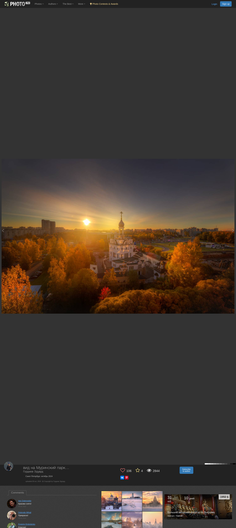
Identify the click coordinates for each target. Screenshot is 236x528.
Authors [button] (53, 4)
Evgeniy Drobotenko (26, 524)
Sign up (226, 4)
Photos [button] (39, 4)
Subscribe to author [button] (186, 470)
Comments (17, 492)
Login (214, 4)
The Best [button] (68, 4)
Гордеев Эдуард (33, 472)
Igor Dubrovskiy (24, 501)
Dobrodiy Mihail (24, 512)
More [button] (81, 4)
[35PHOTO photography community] (17, 4)
